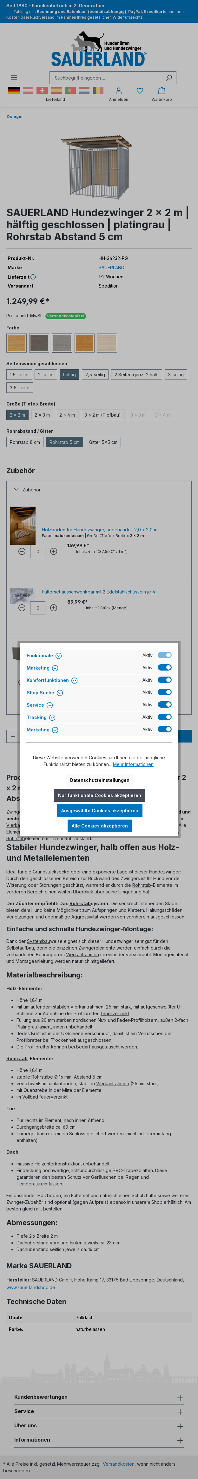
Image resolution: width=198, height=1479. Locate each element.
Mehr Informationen (133, 764)
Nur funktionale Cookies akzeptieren (99, 795)
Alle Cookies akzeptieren (100, 825)
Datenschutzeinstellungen (99, 780)
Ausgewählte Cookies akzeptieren (99, 810)
